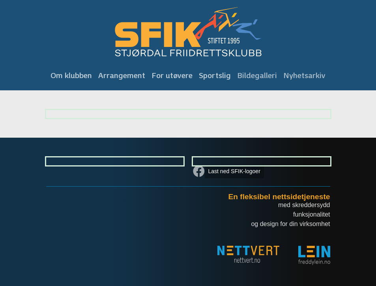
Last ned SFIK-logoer (234, 171)
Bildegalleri (257, 75)
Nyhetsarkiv (304, 75)
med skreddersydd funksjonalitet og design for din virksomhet (290, 214)
